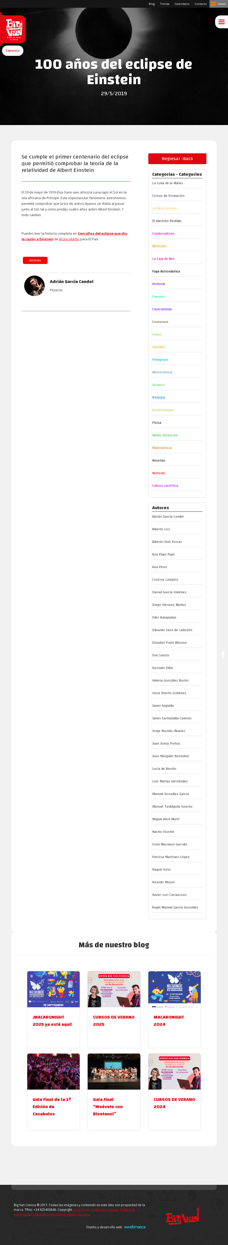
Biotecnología (163, 410)
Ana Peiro (159, 567)
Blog (152, 4)
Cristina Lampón (165, 579)
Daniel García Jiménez (169, 592)
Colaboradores (163, 233)
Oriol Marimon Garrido (169, 844)
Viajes (156, 334)
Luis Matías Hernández (170, 781)
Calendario (182, 4)
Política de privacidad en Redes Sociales (60, 1214)
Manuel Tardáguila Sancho (172, 806)
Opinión (158, 347)
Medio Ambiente (165, 435)
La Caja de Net (163, 258)
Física (156, 422)
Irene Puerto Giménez (169, 693)
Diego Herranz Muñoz (169, 605)
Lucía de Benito (164, 768)
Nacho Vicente (163, 831)
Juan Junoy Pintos (166, 743)
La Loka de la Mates (167, 183)
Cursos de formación (168, 195)
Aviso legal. (82, 1209)
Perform (158, 284)
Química (158, 385)
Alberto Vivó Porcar (167, 541)
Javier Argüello (163, 705)
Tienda (164, 4)
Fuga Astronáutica (166, 271)
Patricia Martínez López (170, 857)
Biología (158, 397)
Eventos (158, 296)
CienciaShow (162, 309)
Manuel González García (170, 794)
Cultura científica (165, 485)
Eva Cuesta (160, 655)
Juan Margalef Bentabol (170, 756)
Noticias (35, 260)
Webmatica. (135, 1227)
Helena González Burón (170, 680)
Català (221, 4)
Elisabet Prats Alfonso (169, 642)
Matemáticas (162, 448)
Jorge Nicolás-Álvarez (168, 731)
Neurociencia (162, 372)
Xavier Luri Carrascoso (169, 894)
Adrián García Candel (168, 516)
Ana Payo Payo (163, 554)
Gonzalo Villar (162, 668)
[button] (12, 60)
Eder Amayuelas (164, 617)
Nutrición (159, 246)
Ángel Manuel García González (175, 907)
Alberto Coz (161, 529)
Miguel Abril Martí (165, 819)
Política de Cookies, (105, 1209)
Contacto (201, 4)
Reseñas (158, 460)
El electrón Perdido (166, 221)
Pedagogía (160, 359)
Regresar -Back (177, 158)
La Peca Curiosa (164, 208)
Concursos (160, 322)
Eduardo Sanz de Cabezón (172, 630)
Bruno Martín (69, 239)
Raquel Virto (161, 869)
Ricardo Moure (163, 882)
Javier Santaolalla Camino (171, 718)
